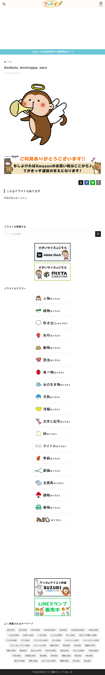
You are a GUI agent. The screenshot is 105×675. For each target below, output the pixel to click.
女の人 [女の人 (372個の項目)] (36, 651)
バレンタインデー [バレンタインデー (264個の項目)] (19, 645)
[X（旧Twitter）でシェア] (80, 182)
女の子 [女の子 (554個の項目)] (51, 651)
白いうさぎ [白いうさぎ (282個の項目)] (49, 661)
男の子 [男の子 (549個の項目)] (19, 661)
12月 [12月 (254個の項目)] (35, 630)
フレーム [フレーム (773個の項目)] (40, 645)
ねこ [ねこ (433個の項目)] (70, 635)
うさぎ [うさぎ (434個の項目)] (14, 635)
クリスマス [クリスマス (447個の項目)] (41, 640)
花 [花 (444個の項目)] (87, 661)
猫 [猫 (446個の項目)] (89, 656)
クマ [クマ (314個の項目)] (25, 640)
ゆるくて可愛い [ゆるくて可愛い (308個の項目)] (87, 635)
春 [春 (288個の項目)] (43, 656)
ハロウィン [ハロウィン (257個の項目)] (71, 640)
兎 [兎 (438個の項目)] (66, 645)
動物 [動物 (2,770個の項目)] (89, 645)
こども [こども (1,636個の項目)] (56, 635)
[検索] (98, 234)
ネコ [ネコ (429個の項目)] (56, 640)
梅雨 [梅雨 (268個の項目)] (66, 656)
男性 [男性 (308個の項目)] (33, 661)
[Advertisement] (52, 29)
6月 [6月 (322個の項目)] (23, 630)
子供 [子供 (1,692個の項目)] (93, 651)
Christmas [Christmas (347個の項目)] (77, 630)
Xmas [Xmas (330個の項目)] (93, 630)
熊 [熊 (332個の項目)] (78, 656)
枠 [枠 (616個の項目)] (54, 656)
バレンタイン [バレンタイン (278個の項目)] (90, 640)
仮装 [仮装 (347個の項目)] (54, 645)
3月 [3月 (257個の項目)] (10, 630)
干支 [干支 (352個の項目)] (17, 656)
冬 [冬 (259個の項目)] (77, 645)
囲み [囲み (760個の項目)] (11, 651)
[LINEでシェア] (92, 182)
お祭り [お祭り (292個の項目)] (28, 635)
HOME (8, 62)
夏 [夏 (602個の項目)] (23, 651)
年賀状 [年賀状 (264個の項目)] (30, 656)
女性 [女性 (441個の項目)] (64, 651)
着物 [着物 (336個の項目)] (64, 661)
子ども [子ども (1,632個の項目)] (78, 651)
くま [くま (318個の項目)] (42, 635)
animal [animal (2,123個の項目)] (49, 630)
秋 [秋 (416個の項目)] (76, 661)
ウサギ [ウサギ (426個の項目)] (12, 640)
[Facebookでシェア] (86, 182)
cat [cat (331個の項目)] (63, 630)
